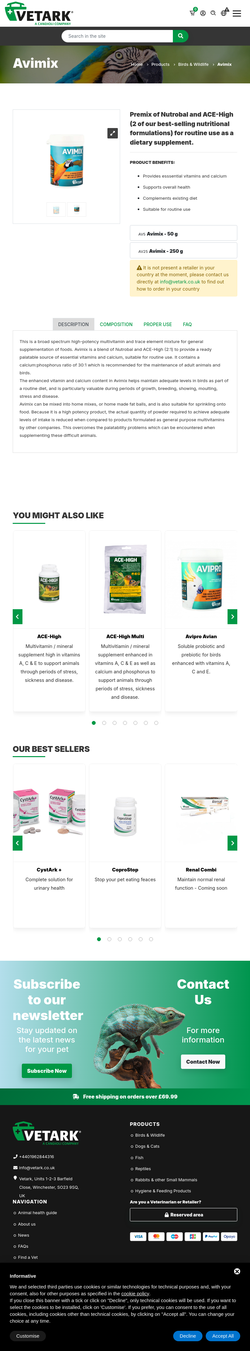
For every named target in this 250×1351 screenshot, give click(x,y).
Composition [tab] (116, 324)
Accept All (223, 1336)
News (21, 1235)
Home (139, 64)
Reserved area (183, 1214)
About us (24, 1224)
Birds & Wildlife (196, 64)
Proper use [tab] (158, 324)
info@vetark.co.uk (180, 281)
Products (163, 64)
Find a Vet (25, 1257)
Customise (27, 1336)
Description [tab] (73, 324)
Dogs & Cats (145, 1146)
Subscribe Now (47, 1071)
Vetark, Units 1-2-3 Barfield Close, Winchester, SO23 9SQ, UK (49, 1183)
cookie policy (135, 1293)
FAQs (20, 1246)
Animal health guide (35, 1212)
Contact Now (203, 1061)
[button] (94, 723)
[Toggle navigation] (237, 13)
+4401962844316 (36, 1156)
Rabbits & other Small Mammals (163, 1179)
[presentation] (17, 616)
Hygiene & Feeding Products (160, 1190)
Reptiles (140, 1168)
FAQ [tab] (187, 324)
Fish (137, 1157)
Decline (188, 1336)
